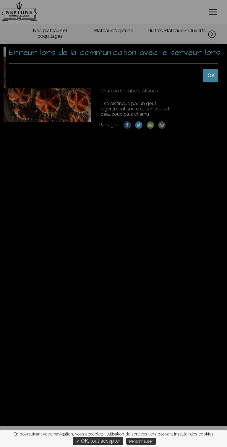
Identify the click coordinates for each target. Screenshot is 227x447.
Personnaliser (141, 441)
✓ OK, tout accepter (98, 441)
